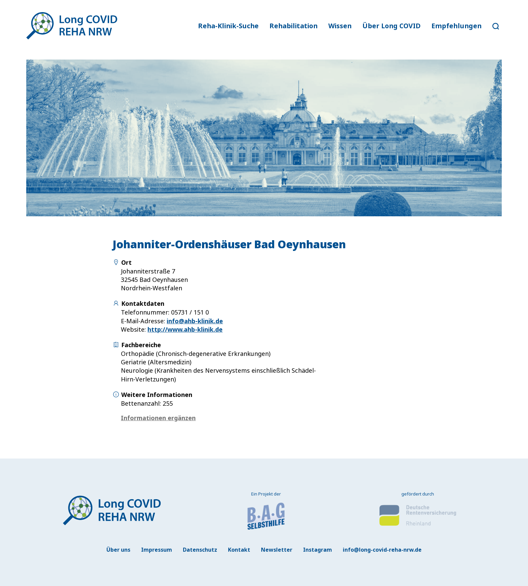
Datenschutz (200, 549)
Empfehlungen (456, 25)
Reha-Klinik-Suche (228, 25)
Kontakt (239, 549)
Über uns (118, 549)
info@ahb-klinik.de (195, 321)
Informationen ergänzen (158, 418)
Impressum (156, 549)
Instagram (317, 549)
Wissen (340, 25)
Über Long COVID (391, 25)
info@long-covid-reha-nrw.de (382, 549)
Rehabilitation (293, 25)
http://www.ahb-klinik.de (185, 329)
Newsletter (276, 549)
